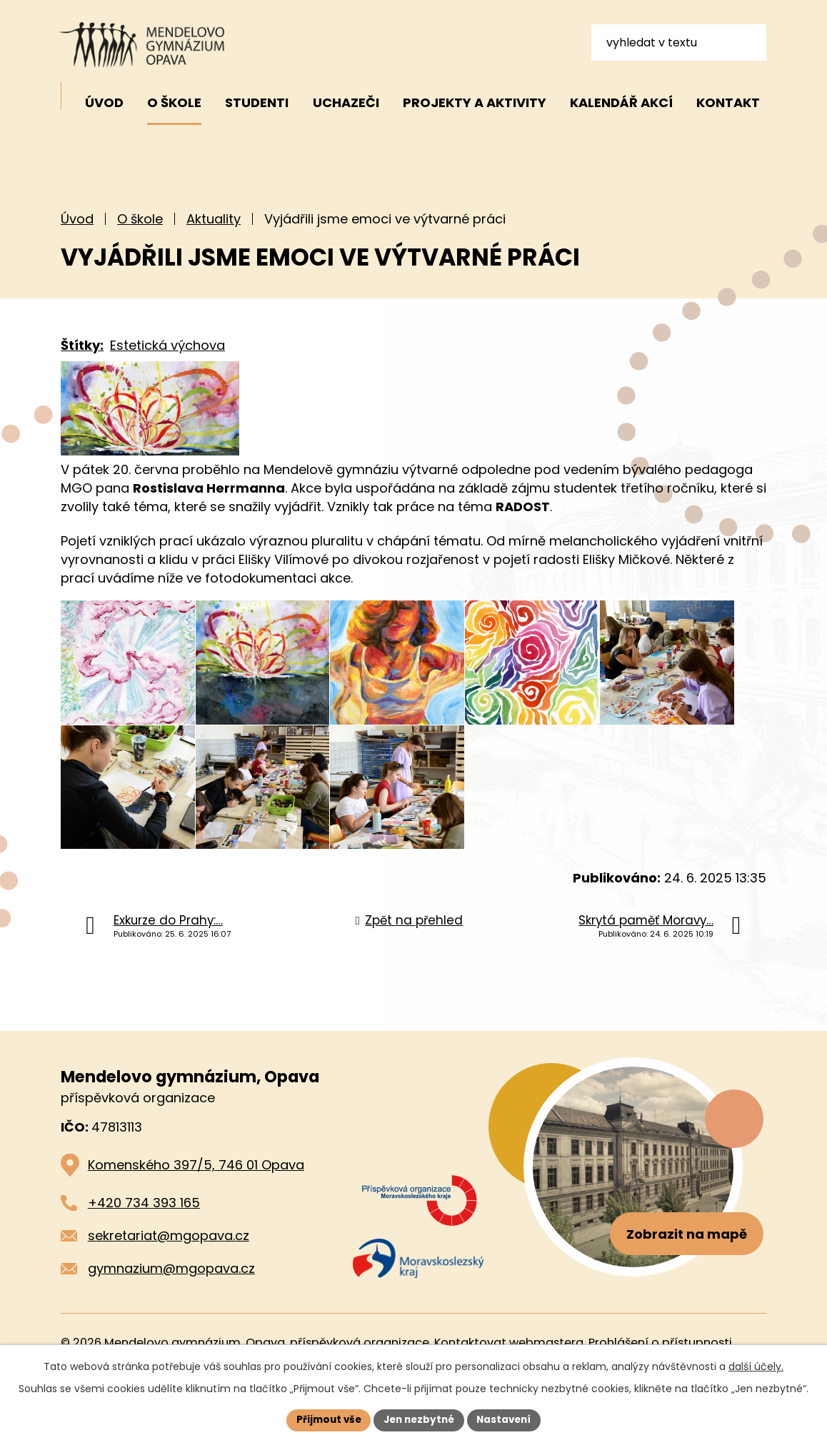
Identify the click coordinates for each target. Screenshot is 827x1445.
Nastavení (507, 1419)
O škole (140, 219)
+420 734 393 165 (144, 1241)
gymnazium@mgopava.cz (171, 1306)
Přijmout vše (325, 1419)
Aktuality (213, 219)
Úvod (77, 219)
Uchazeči (346, 102)
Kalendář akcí (621, 102)
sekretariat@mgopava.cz (168, 1274)
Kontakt (728, 102)
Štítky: (82, 345)
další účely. (755, 1366)
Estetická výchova (167, 345)
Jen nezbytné (418, 1419)
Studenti (257, 102)
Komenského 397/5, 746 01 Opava (196, 1203)
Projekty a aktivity (474, 102)
